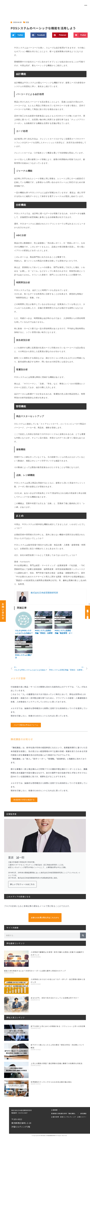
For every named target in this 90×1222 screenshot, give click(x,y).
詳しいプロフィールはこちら (22, 885)
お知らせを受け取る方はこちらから (45, 918)
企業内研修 (55, 1118)
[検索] (83, 936)
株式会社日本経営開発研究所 (20, 1111)
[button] (86, 5)
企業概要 (55, 1111)
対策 (27, 22)
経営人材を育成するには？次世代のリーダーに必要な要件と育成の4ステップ (39, 971)
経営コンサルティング (68, 1118)
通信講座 (83, 1114)
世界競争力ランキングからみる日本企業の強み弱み (54, 1082)
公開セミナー (81, 1118)
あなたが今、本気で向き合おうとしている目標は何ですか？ (58, 998)
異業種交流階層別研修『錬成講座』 (65, 1114)
